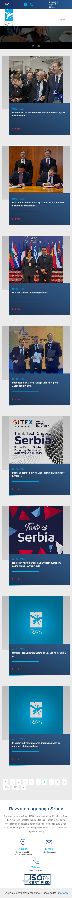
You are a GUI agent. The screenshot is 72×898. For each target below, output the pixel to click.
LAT (7, 4)
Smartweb (62, 893)
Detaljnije (16, 129)
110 (7, 787)
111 (15, 787)
